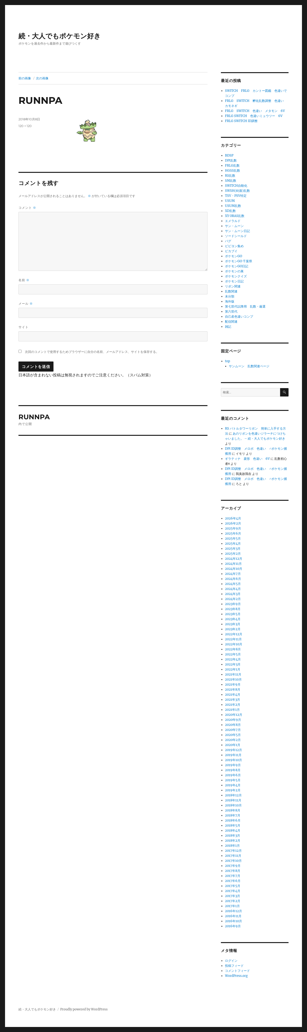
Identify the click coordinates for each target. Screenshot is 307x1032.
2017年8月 (232, 871)
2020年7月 (233, 730)
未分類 (229, 296)
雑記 (228, 327)
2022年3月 (233, 664)
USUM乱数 (233, 206)
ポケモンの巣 (234, 271)
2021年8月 (232, 690)
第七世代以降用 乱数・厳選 (245, 306)
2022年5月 (233, 654)
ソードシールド (236, 236)
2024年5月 (233, 584)
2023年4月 (233, 619)
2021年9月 (233, 684)
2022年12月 (233, 634)
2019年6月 (233, 775)
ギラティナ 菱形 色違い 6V (247, 459)
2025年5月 (233, 538)
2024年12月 (233, 559)
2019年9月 (233, 765)
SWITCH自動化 (236, 186)
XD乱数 (230, 211)
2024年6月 (233, 579)
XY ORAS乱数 (234, 216)
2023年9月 (233, 604)
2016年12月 (233, 911)
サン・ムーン (234, 226)
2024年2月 (233, 599)
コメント (27, 208)
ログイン (231, 961)
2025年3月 (233, 549)
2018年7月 (232, 815)
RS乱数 (230, 176)
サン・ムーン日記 (237, 231)
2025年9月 (233, 528)
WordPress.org (236, 976)
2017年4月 (232, 891)
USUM (230, 201)
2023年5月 (233, 614)
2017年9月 (233, 866)
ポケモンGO (233, 256)
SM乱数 (230, 181)
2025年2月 (233, 554)
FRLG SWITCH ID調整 (241, 121)
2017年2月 (232, 901)
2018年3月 (232, 836)
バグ (228, 241)
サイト (23, 327)
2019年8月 (233, 770)
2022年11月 (233, 639)
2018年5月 (232, 825)
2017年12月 (233, 851)
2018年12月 (233, 795)
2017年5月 (232, 886)
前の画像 (24, 78)
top (227, 361)
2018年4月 (232, 830)
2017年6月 (233, 881)
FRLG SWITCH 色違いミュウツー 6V (254, 116)
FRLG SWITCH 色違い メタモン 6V (255, 111)
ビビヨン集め (234, 246)
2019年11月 (233, 755)
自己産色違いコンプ (239, 317)
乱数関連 (231, 291)
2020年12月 (233, 715)
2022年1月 (232, 669)
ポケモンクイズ (236, 276)
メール (25, 304)
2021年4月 (232, 695)
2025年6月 (233, 533)
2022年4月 (233, 659)
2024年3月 (233, 594)
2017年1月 (232, 906)
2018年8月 (232, 810)
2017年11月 (233, 856)
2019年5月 (233, 780)
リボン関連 (233, 286)
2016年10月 (233, 921)
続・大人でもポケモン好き (59, 36)
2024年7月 (233, 574)
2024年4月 (233, 589)
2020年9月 (233, 720)
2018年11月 (233, 800)
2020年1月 (232, 745)
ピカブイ (231, 251)
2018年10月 (233, 805)
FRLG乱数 (232, 165)
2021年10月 (233, 679)
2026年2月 (233, 523)
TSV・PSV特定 (236, 196)
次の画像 (42, 78)
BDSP (229, 155)
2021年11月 (233, 674)
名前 (24, 280)
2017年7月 (232, 876)
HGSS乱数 (232, 171)
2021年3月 (232, 700)
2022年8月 (233, 649)
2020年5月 (233, 735)
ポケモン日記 (234, 281)
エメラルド (233, 221)
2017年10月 (233, 861)
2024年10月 (233, 569)
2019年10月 (233, 760)
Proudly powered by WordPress (84, 1009)
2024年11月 (233, 564)
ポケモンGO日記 (236, 266)
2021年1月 (232, 710)
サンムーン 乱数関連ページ (249, 366)
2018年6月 (233, 820)
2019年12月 (233, 750)
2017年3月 (232, 896)
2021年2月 (232, 705)
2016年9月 (233, 926)
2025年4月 (233, 544)
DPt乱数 (231, 160)
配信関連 (231, 322)
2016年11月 (233, 916)
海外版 (229, 301)
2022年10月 (233, 644)
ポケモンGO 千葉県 (238, 261)
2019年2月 (233, 790)
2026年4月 (233, 518)
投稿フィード (234, 966)
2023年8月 (233, 609)
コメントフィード (237, 971)
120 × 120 (25, 126)
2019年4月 (233, 785)
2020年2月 (233, 740)
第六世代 (231, 311)
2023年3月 (232, 624)
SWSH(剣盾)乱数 (237, 191)
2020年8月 (233, 725)
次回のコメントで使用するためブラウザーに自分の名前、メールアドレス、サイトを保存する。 (92, 352)
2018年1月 (232, 846)
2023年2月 (233, 629)
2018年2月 (232, 841)
